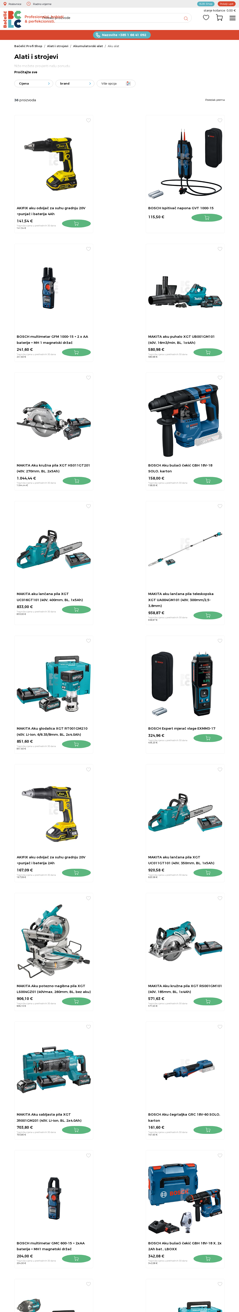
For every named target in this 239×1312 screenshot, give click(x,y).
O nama (179, 1167)
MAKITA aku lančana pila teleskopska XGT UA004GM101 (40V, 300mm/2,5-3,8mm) (117, 445)
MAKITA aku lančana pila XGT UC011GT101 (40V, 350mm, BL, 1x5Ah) (189, 566)
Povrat (178, 1152)
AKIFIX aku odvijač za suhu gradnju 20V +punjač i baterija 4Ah (44, 204)
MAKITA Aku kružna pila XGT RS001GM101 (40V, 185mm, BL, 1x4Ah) (117, 686)
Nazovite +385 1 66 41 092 (124, 36)
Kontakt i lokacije (186, 1137)
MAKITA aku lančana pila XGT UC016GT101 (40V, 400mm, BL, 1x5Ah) (45, 445)
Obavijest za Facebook (190, 1197)
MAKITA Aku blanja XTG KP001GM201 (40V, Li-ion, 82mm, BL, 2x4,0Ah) (118, 927)
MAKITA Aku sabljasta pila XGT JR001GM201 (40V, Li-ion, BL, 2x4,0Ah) (188, 686)
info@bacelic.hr (127, 1156)
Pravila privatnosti (187, 1182)
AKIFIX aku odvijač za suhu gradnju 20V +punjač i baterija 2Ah (116, 566)
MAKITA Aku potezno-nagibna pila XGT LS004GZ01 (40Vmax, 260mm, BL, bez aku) (44, 686)
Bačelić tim (182, 1204)
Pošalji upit (225, 3)
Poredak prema (215, 101)
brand (64, 85)
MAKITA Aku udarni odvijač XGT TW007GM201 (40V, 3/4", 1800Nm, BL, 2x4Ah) (45, 927)
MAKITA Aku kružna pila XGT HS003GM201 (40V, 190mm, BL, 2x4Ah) (189, 927)
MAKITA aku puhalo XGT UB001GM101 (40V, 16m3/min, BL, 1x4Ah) (47, 324)
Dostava (179, 1174)
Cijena (24, 85)
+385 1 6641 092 (122, 1143)
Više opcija (109, 85)
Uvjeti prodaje (183, 1145)
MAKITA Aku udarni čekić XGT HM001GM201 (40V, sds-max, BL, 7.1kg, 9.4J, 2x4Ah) (46, 1048)
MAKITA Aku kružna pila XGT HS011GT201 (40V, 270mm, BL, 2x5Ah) (117, 324)
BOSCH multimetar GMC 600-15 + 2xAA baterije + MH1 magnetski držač (119, 807)
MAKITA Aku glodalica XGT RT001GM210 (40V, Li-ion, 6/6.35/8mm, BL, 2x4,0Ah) (185, 445)
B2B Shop (203, 3)
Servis (177, 1189)
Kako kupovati (184, 1159)
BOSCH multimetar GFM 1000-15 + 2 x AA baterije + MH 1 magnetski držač (191, 204)
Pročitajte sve (25, 74)
